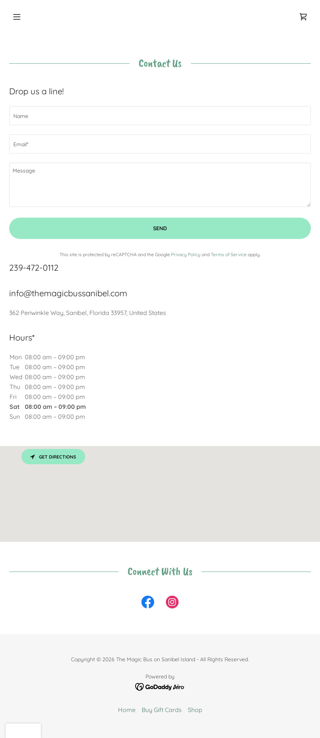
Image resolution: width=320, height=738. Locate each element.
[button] (32, 16)
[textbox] (160, 115)
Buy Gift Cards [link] (162, 710)
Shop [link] (195, 710)
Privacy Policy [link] (185, 254)
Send (160, 228)
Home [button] (127, 710)
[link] (303, 16)
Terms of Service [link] (229, 254)
